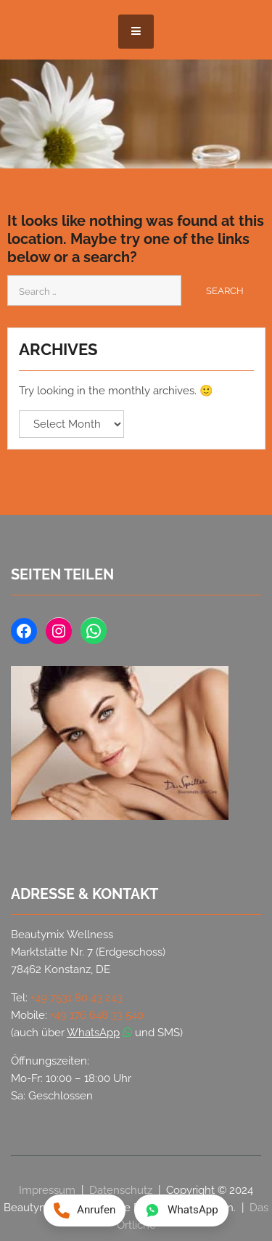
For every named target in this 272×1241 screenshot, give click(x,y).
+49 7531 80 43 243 (76, 997)
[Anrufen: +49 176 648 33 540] (84, 1210)
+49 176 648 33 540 (97, 1015)
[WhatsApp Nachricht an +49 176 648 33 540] (181, 1210)
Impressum (47, 1190)
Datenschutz (120, 1190)
